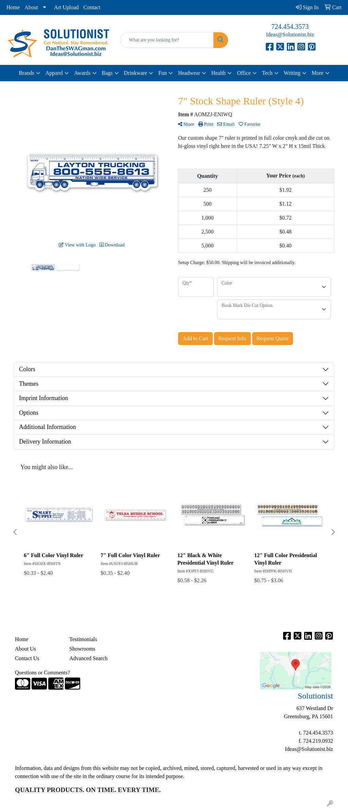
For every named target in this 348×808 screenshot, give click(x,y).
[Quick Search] (166, 40)
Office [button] (244, 73)
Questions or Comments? (42, 672)
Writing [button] (292, 73)
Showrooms (82, 649)
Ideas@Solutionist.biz (290, 34)
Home (13, 7)
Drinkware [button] (135, 73)
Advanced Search (88, 658)
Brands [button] (26, 73)
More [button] (318, 73)
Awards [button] (82, 73)
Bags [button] (107, 73)
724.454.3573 (290, 26)
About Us (25, 649)
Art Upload (66, 7)
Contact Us (27, 658)
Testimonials (83, 639)
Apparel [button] (54, 73)
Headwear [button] (189, 73)
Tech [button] (267, 73)
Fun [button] (162, 73)
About (31, 7)
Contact (92, 7)
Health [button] (218, 73)
